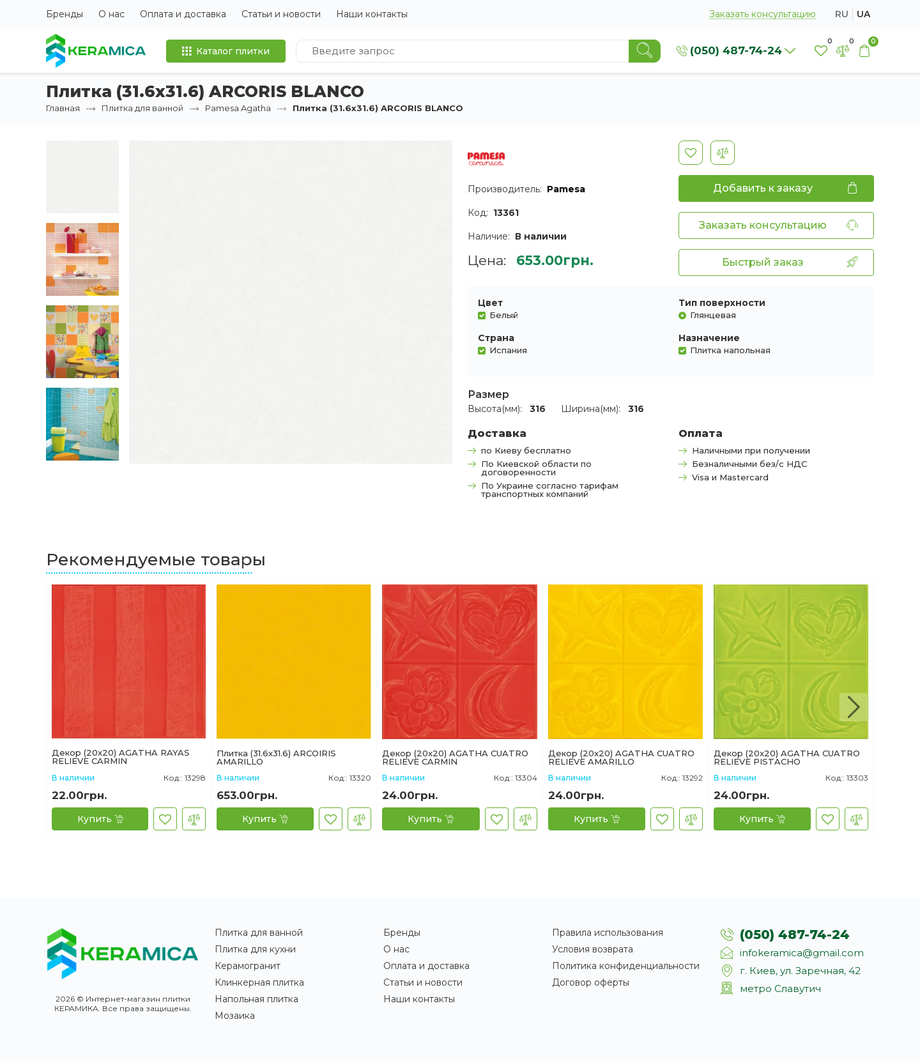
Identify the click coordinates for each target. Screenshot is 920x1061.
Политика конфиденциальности (626, 966)
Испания (508, 350)
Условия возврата (592, 949)
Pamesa (566, 189)
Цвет (490, 303)
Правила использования (607, 932)
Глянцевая (713, 314)
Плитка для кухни (255, 949)
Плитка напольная (730, 350)
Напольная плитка (256, 999)
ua (863, 14)
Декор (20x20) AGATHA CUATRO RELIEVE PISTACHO (787, 757)
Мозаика (235, 1015)
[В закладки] (690, 153)
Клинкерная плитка (259, 982)
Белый (503, 314)
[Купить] (100, 818)
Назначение (709, 338)
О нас (111, 14)
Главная (63, 108)
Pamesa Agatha (238, 108)
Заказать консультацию (762, 14)
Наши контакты (372, 14)
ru (841, 14)
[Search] (645, 51)
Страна (496, 338)
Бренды (64, 14)
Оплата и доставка (183, 14)
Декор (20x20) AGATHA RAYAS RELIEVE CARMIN (121, 757)
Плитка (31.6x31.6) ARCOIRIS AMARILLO (276, 757)
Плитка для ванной (142, 108)
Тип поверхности (721, 303)
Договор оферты (590, 982)
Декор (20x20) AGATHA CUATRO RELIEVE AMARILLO (621, 757)
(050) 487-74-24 (795, 934)
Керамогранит (247, 966)
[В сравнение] (722, 153)
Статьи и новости (281, 14)
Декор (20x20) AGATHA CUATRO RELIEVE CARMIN (455, 757)
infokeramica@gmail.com (802, 953)
